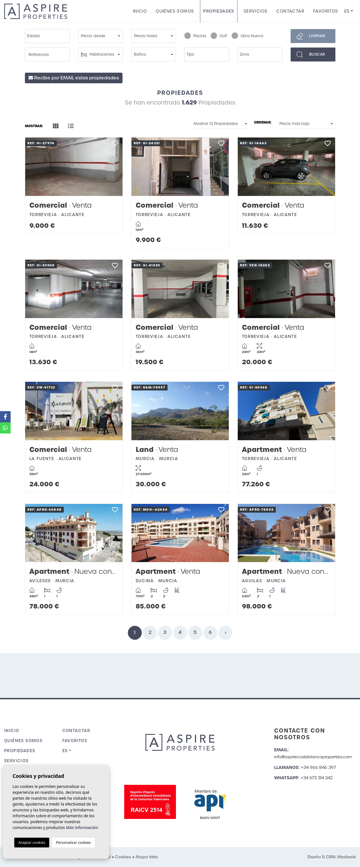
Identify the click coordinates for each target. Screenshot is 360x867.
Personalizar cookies (73, 842)
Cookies (123, 856)
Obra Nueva (247, 36)
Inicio (140, 11)
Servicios (256, 11)
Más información (82, 827)
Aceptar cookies (31, 842)
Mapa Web (147, 856)
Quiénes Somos (175, 11)
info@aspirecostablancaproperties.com (313, 756)
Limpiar (317, 36)
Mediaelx (346, 856)
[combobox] (47, 36)
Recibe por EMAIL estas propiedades (74, 78)
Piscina (195, 36)
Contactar (290, 11)
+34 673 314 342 (317, 777)
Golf (219, 36)
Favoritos (325, 11)
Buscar (317, 54)
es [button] (347, 11)
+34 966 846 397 (318, 767)
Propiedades (218, 11)
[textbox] (49, 36)
